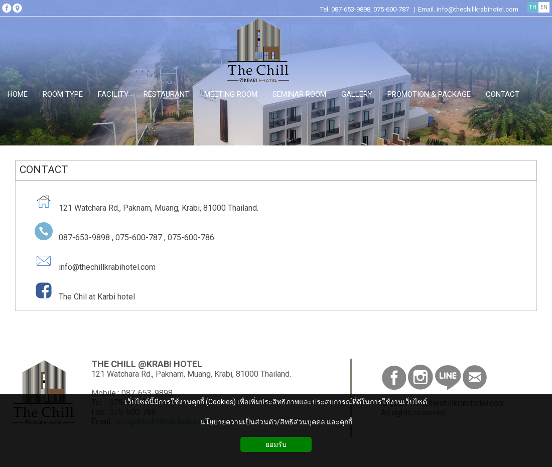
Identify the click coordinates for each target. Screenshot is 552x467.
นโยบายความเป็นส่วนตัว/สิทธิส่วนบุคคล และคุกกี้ (276, 422)
